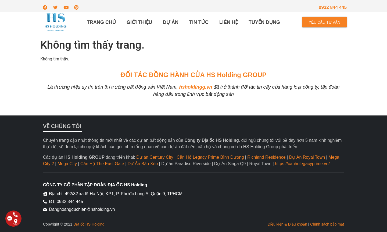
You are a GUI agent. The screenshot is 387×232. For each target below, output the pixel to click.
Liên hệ (228, 22)
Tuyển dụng (264, 22)
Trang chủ (101, 22)
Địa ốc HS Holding (89, 224)
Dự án (170, 22)
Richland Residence (266, 157)
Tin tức (199, 22)
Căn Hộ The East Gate (102, 163)
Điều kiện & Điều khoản (287, 224)
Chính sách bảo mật (327, 224)
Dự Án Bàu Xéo (143, 163)
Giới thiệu (139, 22)
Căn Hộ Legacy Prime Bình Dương (210, 157)
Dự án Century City (154, 157)
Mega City (67, 163)
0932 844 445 (333, 7)
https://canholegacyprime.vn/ (302, 163)
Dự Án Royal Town (307, 157)
